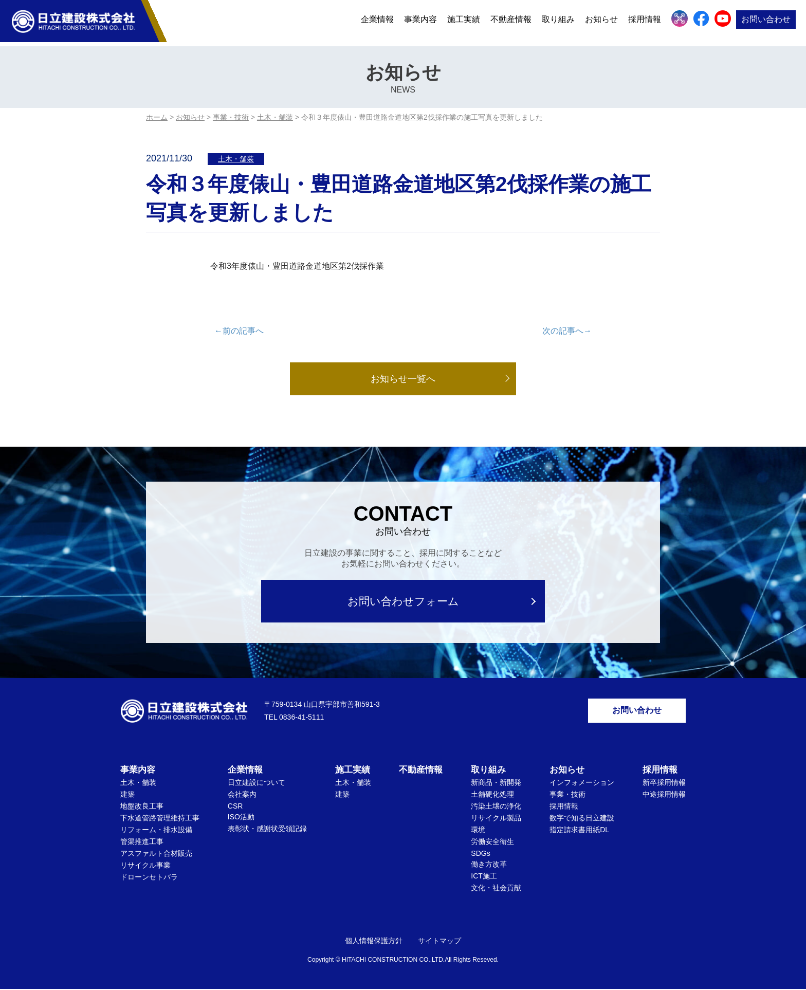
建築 (127, 795)
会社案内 (242, 795)
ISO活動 (241, 818)
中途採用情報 (664, 795)
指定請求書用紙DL (579, 831)
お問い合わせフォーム (403, 601)
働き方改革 (489, 865)
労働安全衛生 (492, 842)
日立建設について (256, 783)
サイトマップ (439, 942)
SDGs (480, 854)
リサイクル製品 (496, 819)
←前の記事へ (239, 330)
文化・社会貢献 (496, 889)
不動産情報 (511, 21)
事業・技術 (567, 795)
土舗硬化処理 (492, 795)
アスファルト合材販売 (156, 854)
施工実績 (463, 21)
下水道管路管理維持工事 (159, 819)
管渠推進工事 (141, 842)
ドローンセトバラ (149, 878)
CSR (235, 807)
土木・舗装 (236, 159)
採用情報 (644, 21)
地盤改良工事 (141, 807)
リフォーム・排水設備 (156, 831)
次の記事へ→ (567, 330)
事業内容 (420, 21)
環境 (478, 831)
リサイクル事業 (145, 866)
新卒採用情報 (664, 783)
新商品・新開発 (496, 783)
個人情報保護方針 (373, 942)
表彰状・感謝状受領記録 (267, 830)
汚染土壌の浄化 (496, 807)
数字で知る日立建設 (581, 819)
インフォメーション (581, 783)
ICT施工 (484, 877)
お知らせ (601, 21)
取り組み (558, 21)
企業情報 (377, 21)
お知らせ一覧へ (403, 379)
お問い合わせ (766, 21)
